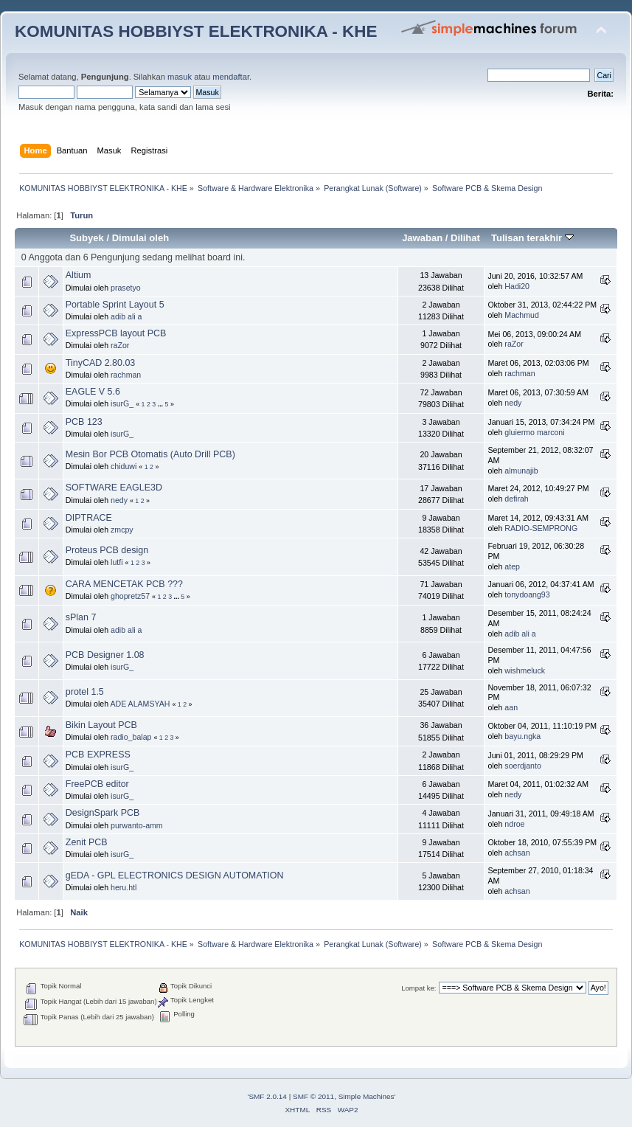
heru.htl (123, 887)
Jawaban (422, 237)
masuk (179, 76)
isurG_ (122, 403)
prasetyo (126, 287)
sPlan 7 (81, 617)
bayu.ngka (522, 736)
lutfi (117, 562)
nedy (512, 402)
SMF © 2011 (313, 1096)
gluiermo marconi (534, 432)
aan (511, 707)
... (161, 404)
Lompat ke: (418, 988)
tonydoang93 (526, 594)
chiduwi (123, 466)
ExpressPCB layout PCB (116, 333)
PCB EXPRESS (98, 754)
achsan (516, 852)
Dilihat (465, 237)
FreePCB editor (97, 784)
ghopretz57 (130, 596)
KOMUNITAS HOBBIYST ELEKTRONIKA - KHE (196, 31)
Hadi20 (516, 286)
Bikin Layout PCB (101, 725)
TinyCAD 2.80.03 (100, 363)
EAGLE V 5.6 (93, 391)
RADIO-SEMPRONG (540, 528)
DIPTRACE (89, 518)
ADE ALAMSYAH (140, 703)
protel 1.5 (85, 692)
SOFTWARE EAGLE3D (114, 487)
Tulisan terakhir (532, 237)
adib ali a (126, 316)
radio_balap (131, 736)
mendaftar (230, 76)
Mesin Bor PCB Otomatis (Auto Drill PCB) (150, 454)
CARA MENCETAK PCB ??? (124, 584)
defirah (516, 498)
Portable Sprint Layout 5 (115, 304)
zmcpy (122, 529)
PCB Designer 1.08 (105, 655)
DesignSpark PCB (103, 813)
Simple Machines (366, 1096)
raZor (120, 345)
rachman (126, 374)
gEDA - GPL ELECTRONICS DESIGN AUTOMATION (175, 875)
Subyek (86, 237)
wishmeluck (524, 670)
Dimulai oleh (140, 237)
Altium (78, 275)
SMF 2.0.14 (268, 1096)
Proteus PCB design (107, 550)
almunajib (521, 470)
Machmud (521, 315)
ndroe (514, 823)
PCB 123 (84, 422)
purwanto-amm (137, 825)
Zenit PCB (87, 842)
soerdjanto (522, 765)
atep (512, 566)
